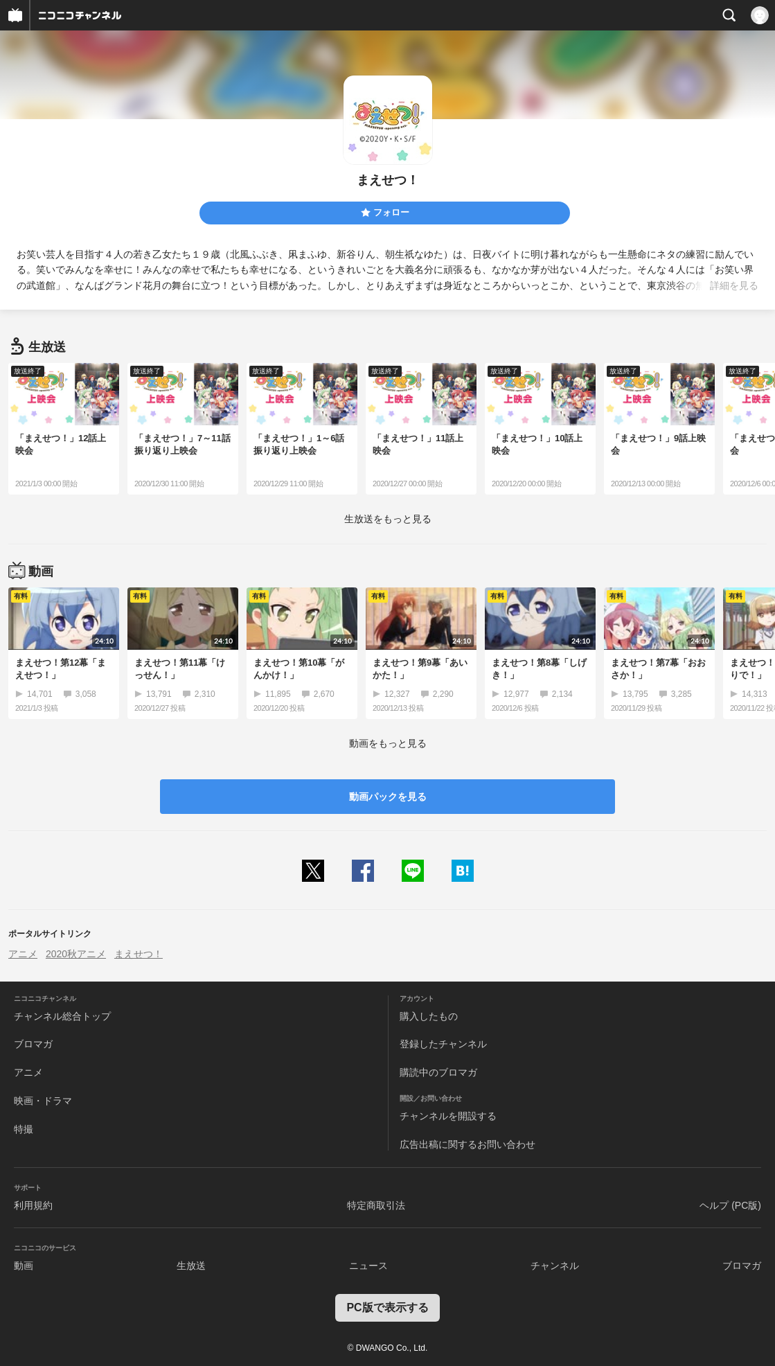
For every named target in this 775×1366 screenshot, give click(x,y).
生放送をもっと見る (387, 518)
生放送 (191, 1265)
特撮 (23, 1129)
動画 (23, 1265)
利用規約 (33, 1205)
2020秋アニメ (76, 953)
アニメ (22, 953)
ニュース (368, 1265)
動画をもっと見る (388, 743)
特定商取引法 (376, 1205)
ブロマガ (33, 1043)
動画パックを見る (388, 796)
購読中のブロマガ (438, 1072)
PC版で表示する (387, 1307)
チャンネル (555, 1265)
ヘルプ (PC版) (730, 1205)
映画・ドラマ (43, 1100)
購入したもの (429, 1016)
